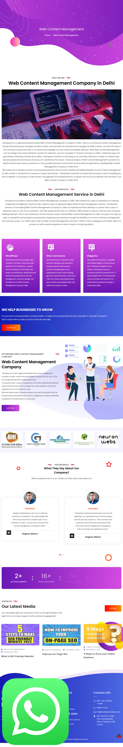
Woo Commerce (56, 257)
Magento (93, 257)
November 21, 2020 (71, 657)
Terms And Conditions (72, 725)
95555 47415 (102, 713)
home (47, 35)
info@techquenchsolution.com (108, 717)
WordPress (13, 257)
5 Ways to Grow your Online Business (100, 652)
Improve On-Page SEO (51, 657)
